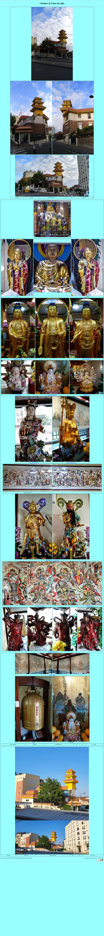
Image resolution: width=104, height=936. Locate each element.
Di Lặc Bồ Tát (18, 395)
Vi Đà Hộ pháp (89, 606)
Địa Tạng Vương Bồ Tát (71, 462)
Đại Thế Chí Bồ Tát (18, 359)
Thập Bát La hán (52, 675)
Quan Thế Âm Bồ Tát (86, 359)
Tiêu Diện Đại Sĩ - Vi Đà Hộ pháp (52, 560)
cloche (34, 742)
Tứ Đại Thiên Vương (40, 606)
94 (72, 855)
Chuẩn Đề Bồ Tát (86, 395)
